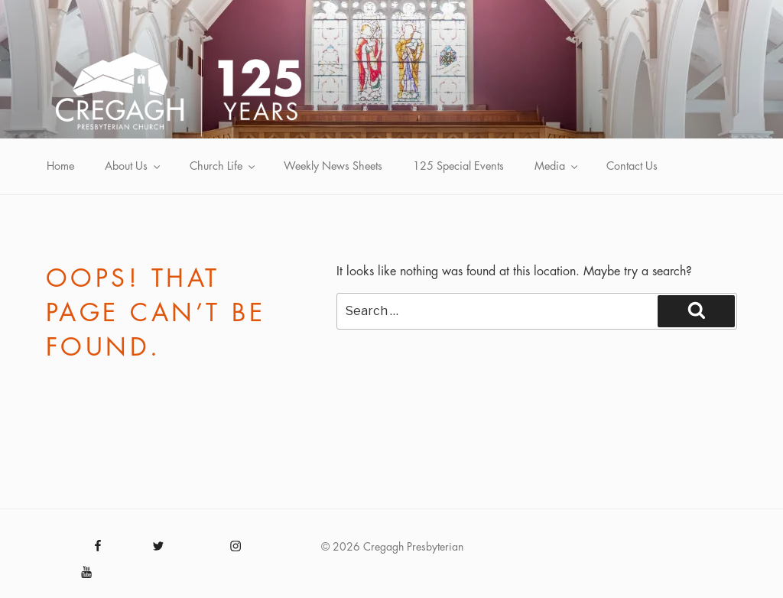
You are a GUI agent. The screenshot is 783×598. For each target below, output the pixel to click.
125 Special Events (458, 166)
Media (557, 166)
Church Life (223, 166)
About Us (133, 166)
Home (60, 166)
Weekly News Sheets (333, 166)
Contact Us (632, 166)
